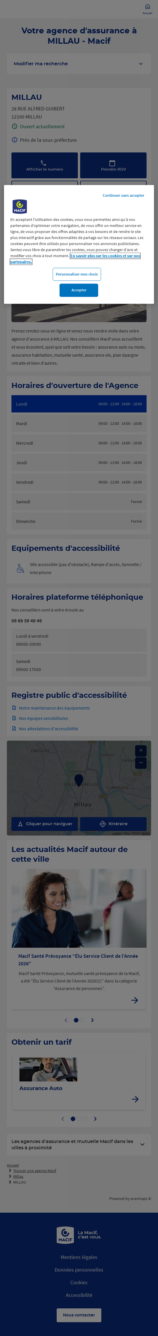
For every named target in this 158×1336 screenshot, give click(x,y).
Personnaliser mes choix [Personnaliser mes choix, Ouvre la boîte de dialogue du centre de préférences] (77, 274)
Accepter (79, 290)
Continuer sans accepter (123, 195)
